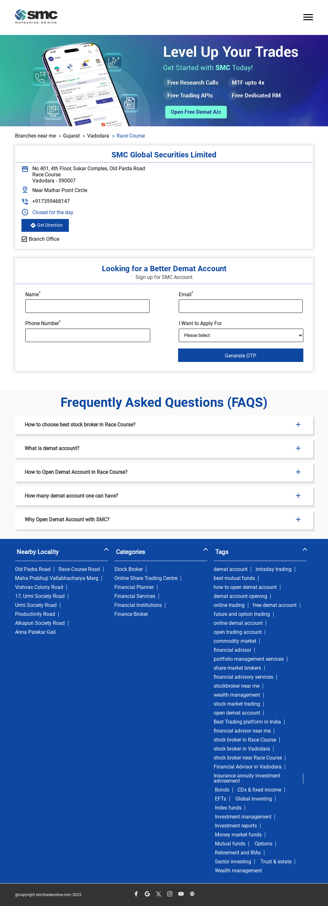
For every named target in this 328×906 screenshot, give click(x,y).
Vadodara (98, 136)
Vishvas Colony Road (39, 587)
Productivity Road (35, 614)
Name (33, 294)
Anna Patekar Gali (35, 632)
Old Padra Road (33, 569)
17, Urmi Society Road (40, 596)
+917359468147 (51, 201)
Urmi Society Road (36, 605)
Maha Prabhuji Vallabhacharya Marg (56, 578)
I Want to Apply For (200, 323)
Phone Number (43, 322)
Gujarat (71, 136)
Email (186, 294)
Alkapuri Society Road (40, 623)
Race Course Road (79, 569)
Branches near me (35, 136)
